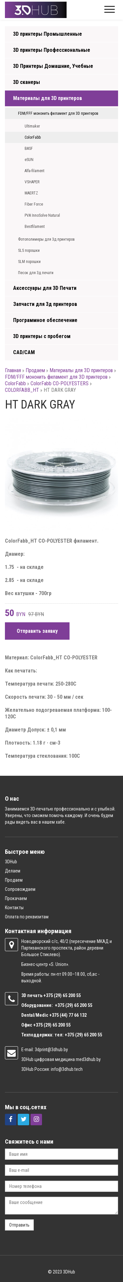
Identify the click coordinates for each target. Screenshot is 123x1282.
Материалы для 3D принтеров (47, 98)
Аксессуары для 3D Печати (44, 288)
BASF (29, 148)
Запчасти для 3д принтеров (45, 304)
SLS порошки (29, 250)
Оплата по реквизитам (27, 916)
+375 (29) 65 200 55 (52, 1025)
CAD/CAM (24, 352)
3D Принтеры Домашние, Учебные (53, 66)
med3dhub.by (88, 1059)
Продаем (35, 370)
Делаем (12, 870)
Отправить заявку (37, 631)
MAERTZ (31, 193)
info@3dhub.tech (67, 1069)
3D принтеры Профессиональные (51, 50)
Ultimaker (32, 126)
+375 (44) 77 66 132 (68, 1015)
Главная (13, 370)
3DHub (11, 861)
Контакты (14, 907)
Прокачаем (16, 898)
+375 (48, 995)
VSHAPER (32, 182)
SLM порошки (29, 261)
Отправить (19, 1225)
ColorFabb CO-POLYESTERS (60, 383)
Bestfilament (35, 226)
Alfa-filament (34, 171)
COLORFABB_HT (22, 390)
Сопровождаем (20, 889)
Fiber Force (34, 204)
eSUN (29, 159)
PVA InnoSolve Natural (42, 215)
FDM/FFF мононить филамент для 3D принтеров (58, 113)
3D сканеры (26, 82)
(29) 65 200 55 (67, 995)
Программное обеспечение (45, 320)
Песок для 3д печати (35, 272)
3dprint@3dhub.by (51, 1049)
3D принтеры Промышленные (47, 34)
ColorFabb (33, 137)
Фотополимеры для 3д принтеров (46, 239)
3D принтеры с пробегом (42, 336)
